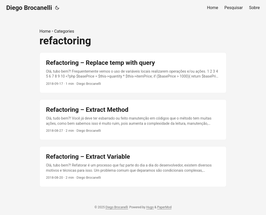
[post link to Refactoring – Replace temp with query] (133, 73)
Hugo (150, 207)
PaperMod (164, 207)
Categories (64, 31)
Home (45, 31)
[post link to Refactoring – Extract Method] (133, 120)
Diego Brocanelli (29, 7)
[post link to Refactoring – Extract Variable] (133, 167)
